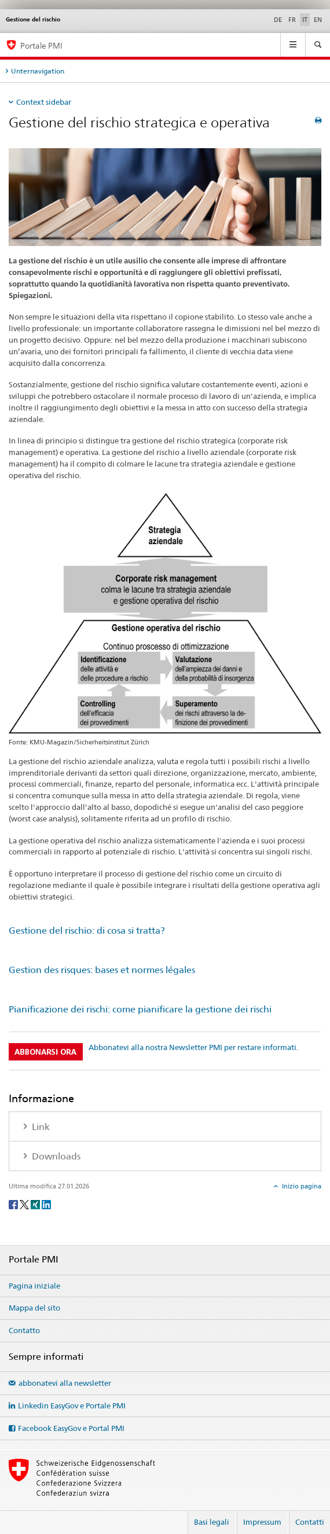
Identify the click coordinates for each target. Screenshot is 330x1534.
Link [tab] (40, 1126)
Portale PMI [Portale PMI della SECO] (41, 45)
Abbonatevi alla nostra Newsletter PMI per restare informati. (193, 1047)
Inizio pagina (300, 1186)
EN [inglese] (318, 20)
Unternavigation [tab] (37, 71)
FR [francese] (292, 20)
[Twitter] (25, 1203)
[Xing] (36, 1203)
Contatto (24, 1330)
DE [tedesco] (278, 20)
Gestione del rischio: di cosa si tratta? (87, 930)
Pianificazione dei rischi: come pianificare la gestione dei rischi (140, 1009)
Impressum (262, 1521)
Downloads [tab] (55, 1156)
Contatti (309, 1521)
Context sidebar (43, 102)
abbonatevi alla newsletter (65, 1383)
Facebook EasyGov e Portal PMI (71, 1428)
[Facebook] (14, 1203)
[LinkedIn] (46, 1203)
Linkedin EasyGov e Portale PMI (72, 1405)
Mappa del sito (34, 1307)
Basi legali (211, 1521)
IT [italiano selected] (304, 20)
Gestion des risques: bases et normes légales (102, 969)
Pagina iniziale (34, 1285)
